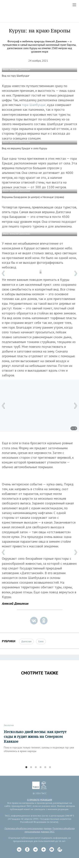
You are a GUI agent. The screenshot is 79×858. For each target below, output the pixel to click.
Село (41, 641)
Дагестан (26, 641)
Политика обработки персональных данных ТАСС (50, 830)
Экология (9, 725)
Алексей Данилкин (15, 603)
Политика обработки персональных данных (28, 828)
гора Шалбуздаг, (34, 105)
